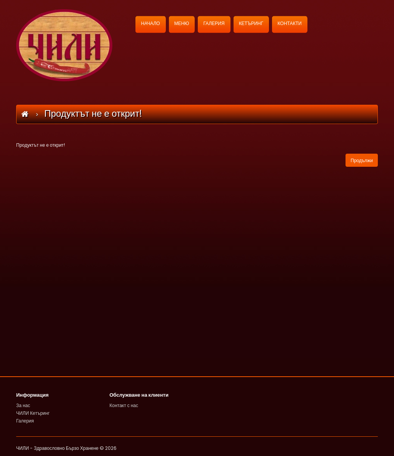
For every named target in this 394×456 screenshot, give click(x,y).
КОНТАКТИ (289, 23)
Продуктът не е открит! (93, 113)
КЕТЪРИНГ (251, 23)
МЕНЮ (181, 23)
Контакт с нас (124, 405)
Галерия (25, 420)
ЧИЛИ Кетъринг (33, 413)
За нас (23, 405)
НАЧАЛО (150, 23)
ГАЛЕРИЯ (213, 23)
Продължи (362, 160)
